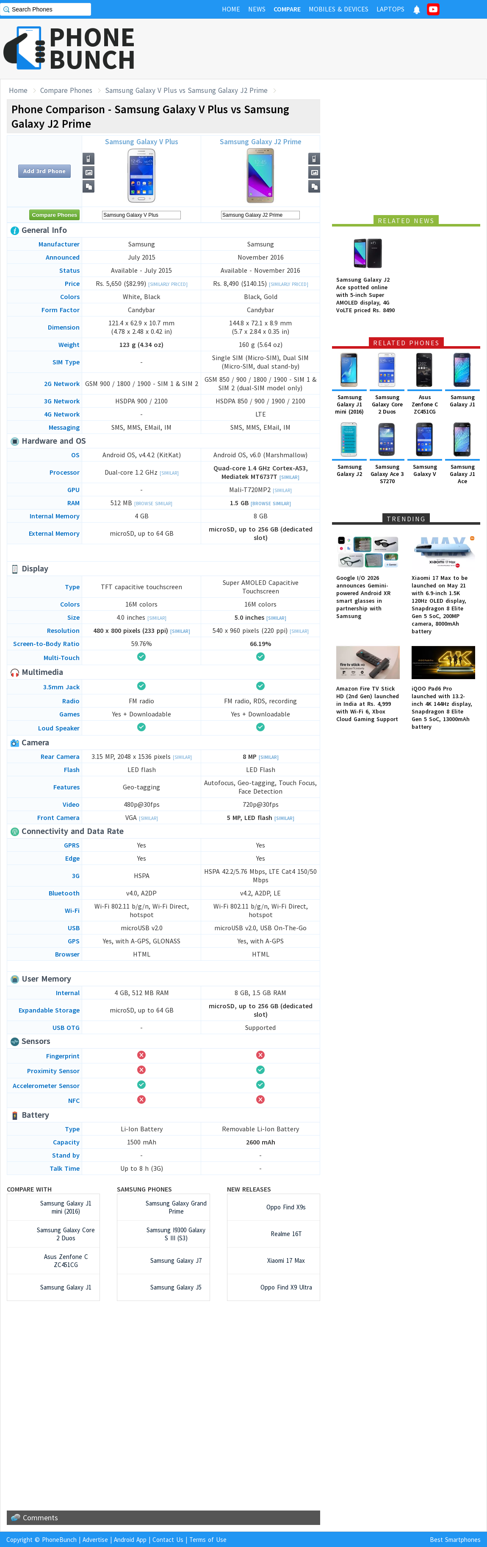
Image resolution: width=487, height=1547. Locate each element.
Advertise (95, 1540)
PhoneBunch (59, 1540)
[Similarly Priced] (168, 284)
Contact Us (167, 1540)
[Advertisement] (333, 49)
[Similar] (169, 473)
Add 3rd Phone (44, 171)
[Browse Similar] (153, 503)
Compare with (29, 1189)
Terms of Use (208, 1540)
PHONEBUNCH (92, 47)
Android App (130, 1540)
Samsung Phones (144, 1189)
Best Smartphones (455, 1540)
